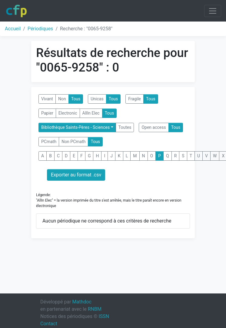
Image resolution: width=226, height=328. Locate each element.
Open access (153, 127)
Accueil (13, 29)
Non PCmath (73, 141)
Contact (48, 323)
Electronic (67, 113)
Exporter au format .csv (76, 175)
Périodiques (40, 29)
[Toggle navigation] (212, 11)
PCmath (48, 141)
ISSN (103, 316)
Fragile (134, 98)
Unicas (97, 98)
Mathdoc (81, 302)
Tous (76, 98)
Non (62, 98)
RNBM (94, 309)
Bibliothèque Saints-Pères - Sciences (75, 127)
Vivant (47, 98)
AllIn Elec (91, 113)
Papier (47, 113)
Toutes (124, 127)
